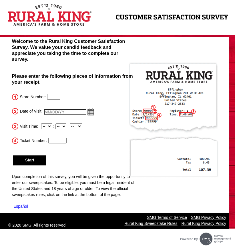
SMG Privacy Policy (208, 217)
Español (20, 206)
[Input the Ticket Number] (57, 140)
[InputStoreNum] (53, 97)
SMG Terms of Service (167, 217)
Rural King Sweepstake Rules (150, 223)
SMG (26, 225)
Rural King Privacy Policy (204, 223)
